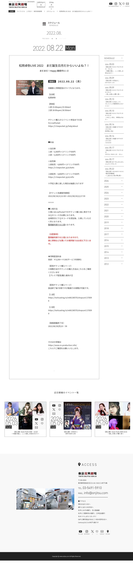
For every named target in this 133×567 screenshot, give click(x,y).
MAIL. (93, 499)
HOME (12, 11)
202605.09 (56, 427)
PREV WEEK (45, 38)
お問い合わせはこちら (54, 373)
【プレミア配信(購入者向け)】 (61, 275)
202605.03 (11, 427)
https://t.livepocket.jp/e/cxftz (61, 177)
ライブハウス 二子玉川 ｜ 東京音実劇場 (29, 11)
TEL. (90, 494)
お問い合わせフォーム (93, 506)
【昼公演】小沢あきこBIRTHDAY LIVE (70, 439)
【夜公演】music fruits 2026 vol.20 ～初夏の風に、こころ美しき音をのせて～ (25, 439)
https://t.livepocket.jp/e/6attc (61, 167)
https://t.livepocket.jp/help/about (63, 126)
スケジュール (51, 11)
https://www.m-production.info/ (62, 345)
